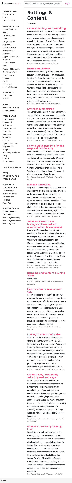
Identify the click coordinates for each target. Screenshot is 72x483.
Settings (6, 140)
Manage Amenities (38, 184)
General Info (7, 137)
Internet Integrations (10, 194)
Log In (67, 3)
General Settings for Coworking (46, 28)
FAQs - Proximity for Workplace (11, 176)
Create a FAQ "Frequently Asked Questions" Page (42, 376)
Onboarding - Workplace (11, 153)
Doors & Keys (7, 84)
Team (4, 66)
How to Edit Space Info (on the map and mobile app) (45, 147)
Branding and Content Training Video (46, 274)
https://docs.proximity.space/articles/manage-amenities (43, 216)
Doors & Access (9, 162)
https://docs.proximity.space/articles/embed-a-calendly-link (44, 474)
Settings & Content (10, 87)
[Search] (43, 3)
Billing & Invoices (9, 41)
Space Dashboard (9, 63)
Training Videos (12, 167)
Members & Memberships (12, 69)
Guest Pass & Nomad (10, 72)
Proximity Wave (8, 191)
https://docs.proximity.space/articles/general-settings (43, 63)
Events (5, 81)
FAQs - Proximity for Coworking (11, 107)
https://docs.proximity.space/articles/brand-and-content (43, 104)
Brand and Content (38, 68)
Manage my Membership (11, 217)
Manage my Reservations (12, 221)
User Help (6, 159)
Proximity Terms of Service (8, 95)
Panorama (6, 200)
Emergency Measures (40, 108)
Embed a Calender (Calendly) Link (44, 428)
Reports (5, 38)
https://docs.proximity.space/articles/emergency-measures (44, 140)
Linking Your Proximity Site (44, 334)
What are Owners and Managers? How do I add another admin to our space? (44, 224)
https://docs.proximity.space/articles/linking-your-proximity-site (46, 369)
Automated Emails (9, 47)
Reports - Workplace (10, 143)
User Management (9, 128)
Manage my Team (9, 224)
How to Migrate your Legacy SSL (44, 290)
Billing (5, 156)
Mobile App (7, 203)
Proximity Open (8, 197)
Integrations (7, 44)
